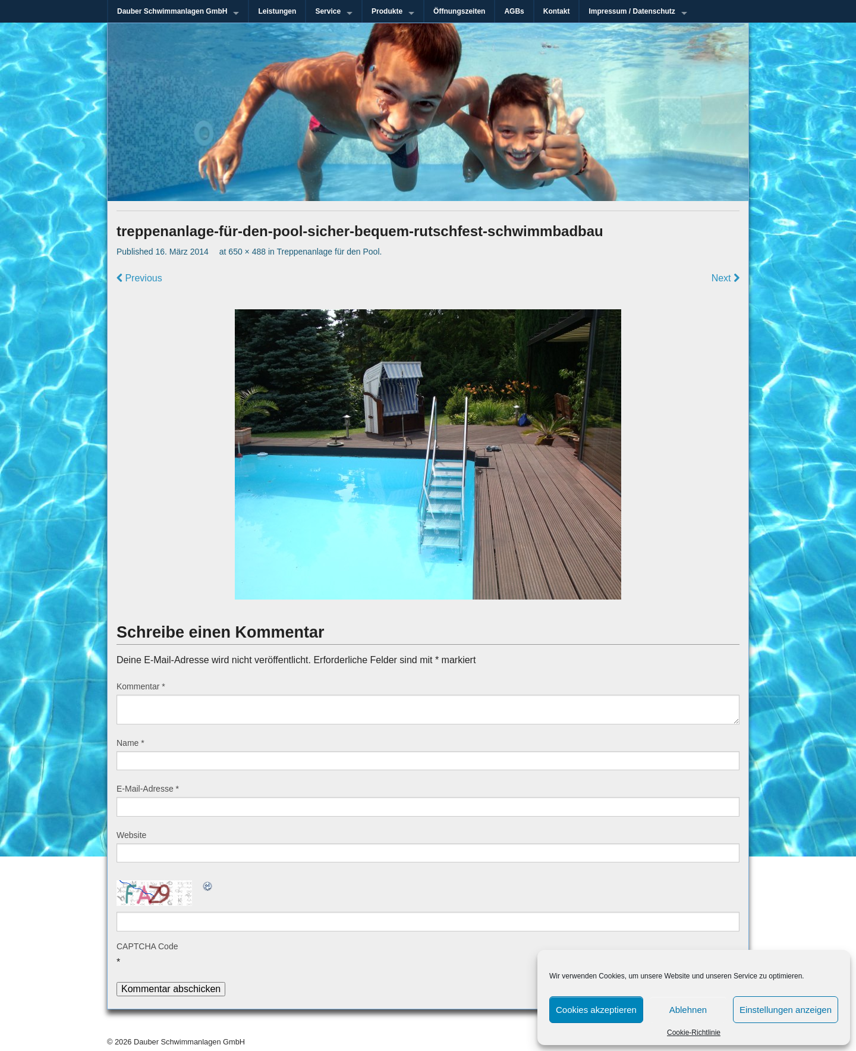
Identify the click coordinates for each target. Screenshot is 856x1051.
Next (725, 278)
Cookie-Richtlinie (693, 1032)
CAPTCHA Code (147, 946)
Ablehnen (688, 1010)
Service (328, 11)
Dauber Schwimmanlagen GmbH (172, 11)
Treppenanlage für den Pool (327, 251)
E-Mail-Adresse (148, 788)
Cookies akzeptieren (596, 1010)
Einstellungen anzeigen (785, 1010)
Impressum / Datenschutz (631, 11)
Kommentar (141, 686)
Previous (139, 278)
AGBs (514, 11)
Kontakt (556, 11)
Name (130, 743)
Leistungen (277, 11)
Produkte (387, 11)
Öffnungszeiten (459, 11)
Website (131, 835)
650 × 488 (247, 251)
